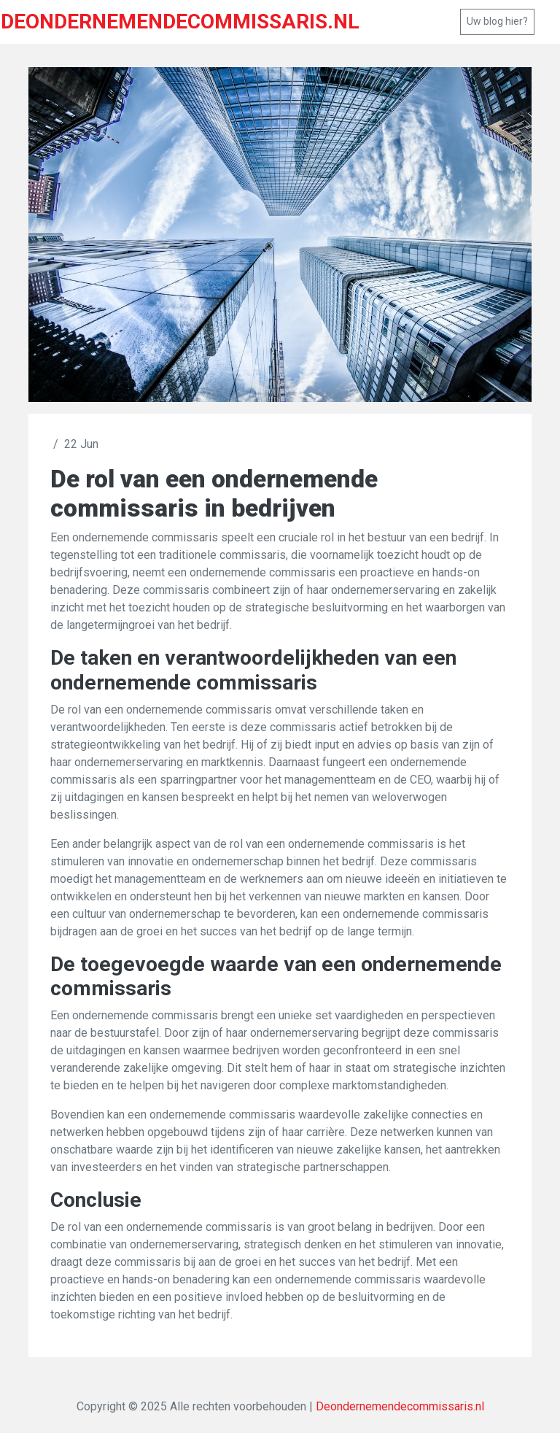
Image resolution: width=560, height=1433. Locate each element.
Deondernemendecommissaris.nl (400, 1406)
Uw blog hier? (497, 21)
